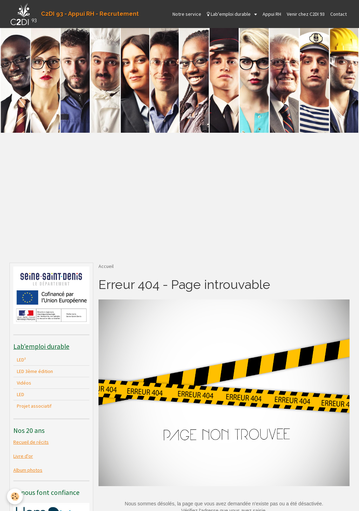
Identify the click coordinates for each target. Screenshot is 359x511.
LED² (21, 360)
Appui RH (272, 14)
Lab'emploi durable (229, 14)
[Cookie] (15, 496)
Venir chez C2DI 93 (306, 14)
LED (20, 394)
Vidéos (24, 383)
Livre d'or (23, 456)
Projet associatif (34, 406)
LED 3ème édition (35, 371)
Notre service (186, 14)
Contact (338, 14)
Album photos (27, 470)
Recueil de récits (31, 442)
